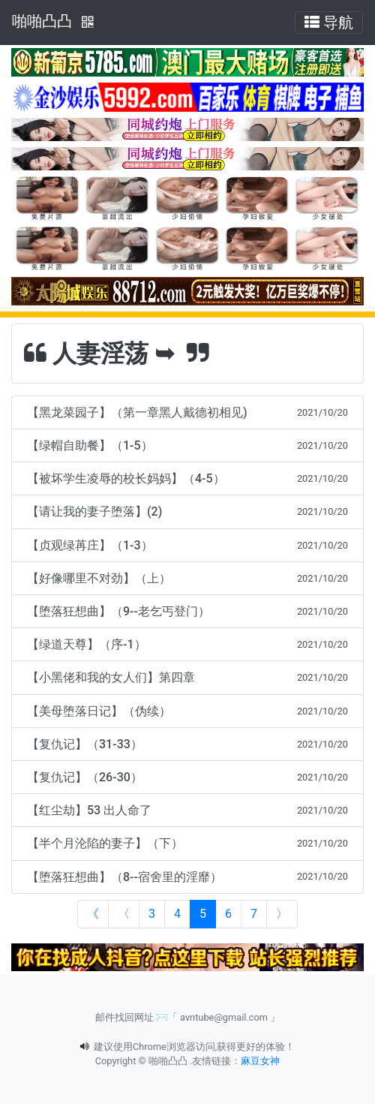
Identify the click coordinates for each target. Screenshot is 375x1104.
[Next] (282, 914)
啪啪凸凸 (42, 21)
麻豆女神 (260, 1060)
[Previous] (124, 914)
